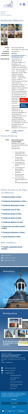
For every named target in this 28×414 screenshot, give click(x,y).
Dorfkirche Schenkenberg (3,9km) (15, 201)
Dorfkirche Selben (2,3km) (12, 197)
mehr (14, 407)
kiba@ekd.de (9, 362)
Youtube (7, 370)
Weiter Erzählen (24, 105)
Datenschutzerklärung (16, 382)
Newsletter (13, 368)
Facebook (7, 368)
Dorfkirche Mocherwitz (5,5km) (14, 205)
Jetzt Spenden (23, 100)
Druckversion (6, 255)
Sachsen (14, 53)
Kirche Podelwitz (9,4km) (12, 236)
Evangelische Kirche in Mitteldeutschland (19, 56)
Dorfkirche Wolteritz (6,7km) (13, 222)
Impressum (13, 388)
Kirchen (3, 13)
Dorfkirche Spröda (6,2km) (12, 214)
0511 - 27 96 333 (9, 359)
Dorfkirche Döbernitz (6, 15)
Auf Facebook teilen (8, 260)
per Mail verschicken (8, 258)
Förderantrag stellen (16, 375)
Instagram (7, 373)
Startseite (3, 11)
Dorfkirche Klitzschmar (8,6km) (14, 232)
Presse (12, 373)
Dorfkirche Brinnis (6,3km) (12, 218)
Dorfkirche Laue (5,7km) (11, 209)
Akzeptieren (14, 403)
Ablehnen (14, 399)
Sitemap (12, 370)
